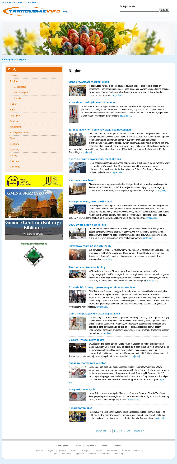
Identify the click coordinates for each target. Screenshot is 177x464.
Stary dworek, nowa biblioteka (87, 224)
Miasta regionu (21, 92)
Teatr (12, 138)
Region (22, 59)
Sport (12, 109)
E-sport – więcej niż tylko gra (86, 339)
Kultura (13, 104)
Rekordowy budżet (80, 407)
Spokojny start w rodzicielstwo (87, 362)
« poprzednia (100, 431)
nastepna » (139, 431)
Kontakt (22, 2)
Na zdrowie (15, 127)
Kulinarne (15, 161)
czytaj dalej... (119, 95)
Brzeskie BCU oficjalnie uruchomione (92, 102)
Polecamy (15, 166)
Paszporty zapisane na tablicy (87, 267)
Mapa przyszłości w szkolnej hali (89, 81)
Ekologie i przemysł (19, 132)
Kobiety (13, 155)
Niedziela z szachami (81, 180)
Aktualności (20, 87)
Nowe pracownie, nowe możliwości (90, 201)
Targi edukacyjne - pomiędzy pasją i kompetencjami (100, 129)
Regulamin (91, 446)
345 (128, 431)
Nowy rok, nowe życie (82, 389)
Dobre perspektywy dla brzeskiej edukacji (94, 313)
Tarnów (13, 75)
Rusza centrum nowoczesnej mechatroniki (95, 158)
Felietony (14, 144)
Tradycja (14, 121)
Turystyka (15, 115)
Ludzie (17, 98)
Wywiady (14, 149)
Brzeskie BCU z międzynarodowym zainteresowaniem (102, 287)
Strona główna (9, 2)
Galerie (77, 446)
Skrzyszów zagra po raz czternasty (90, 245)
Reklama (32, 2)
